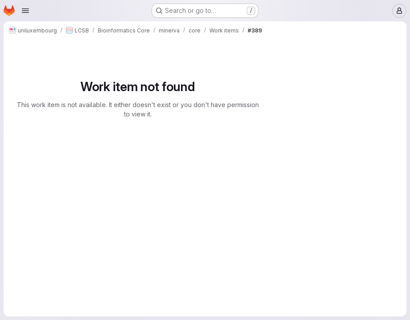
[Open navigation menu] (25, 11)
